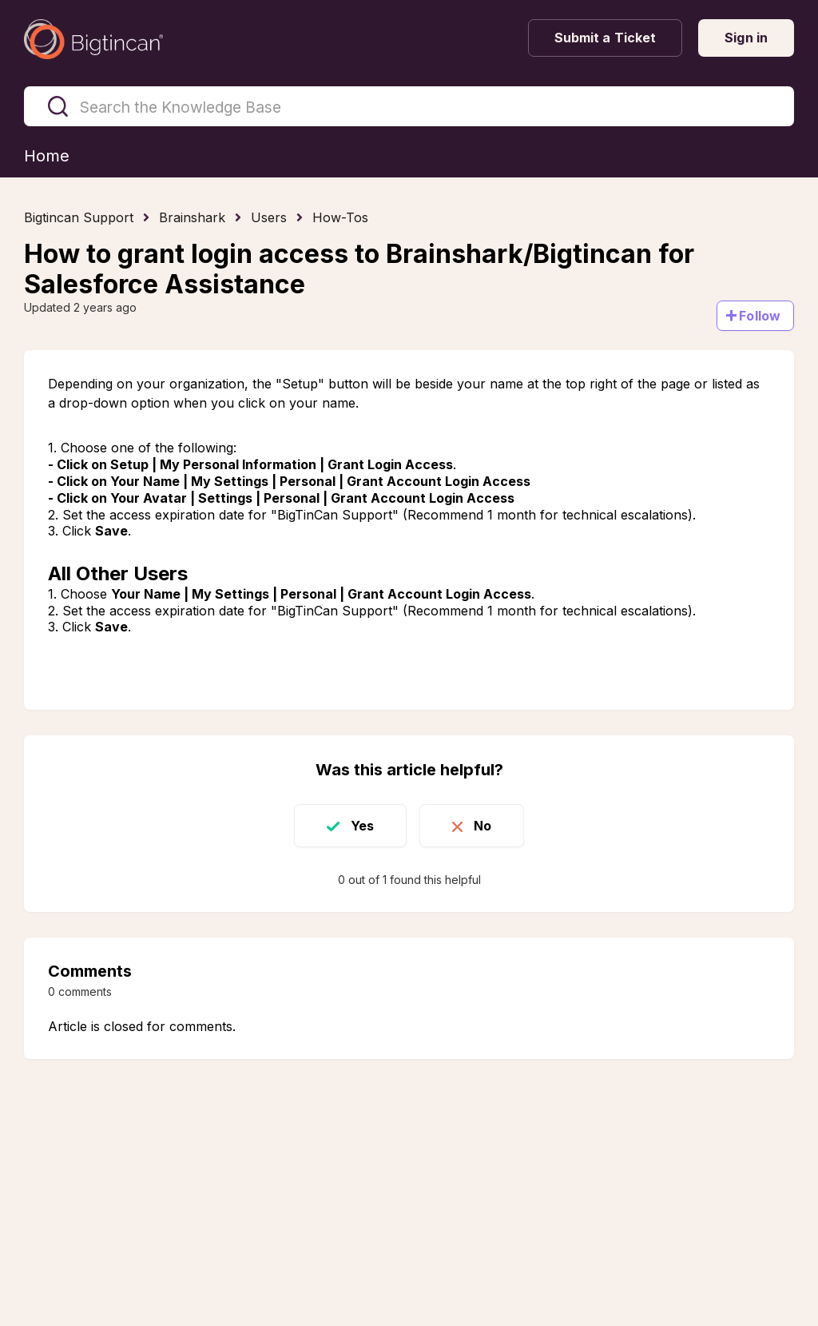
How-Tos (340, 217)
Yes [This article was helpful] (362, 826)
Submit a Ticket (605, 38)
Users (269, 217)
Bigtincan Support (78, 217)
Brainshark (192, 217)
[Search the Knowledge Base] (409, 106)
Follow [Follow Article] (759, 316)
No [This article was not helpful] (482, 826)
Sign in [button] (746, 38)
